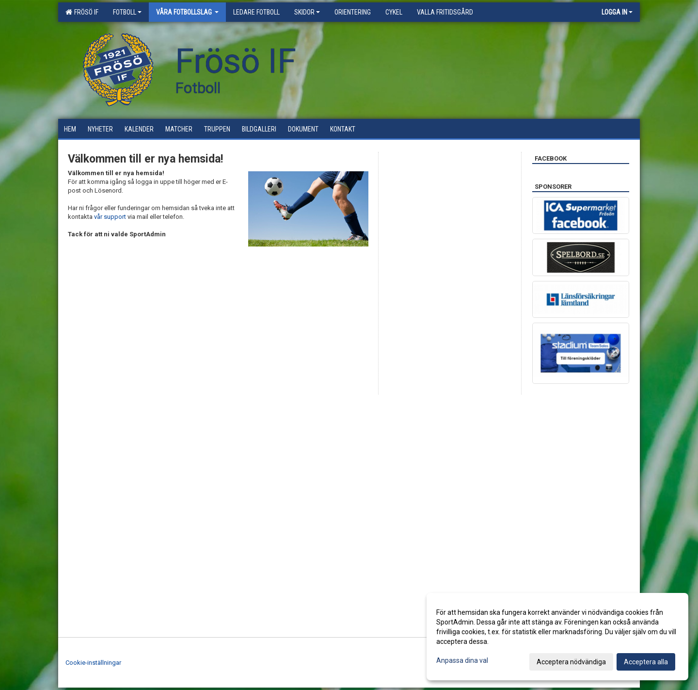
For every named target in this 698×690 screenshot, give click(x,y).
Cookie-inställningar (93, 662)
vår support (110, 216)
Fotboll (127, 12)
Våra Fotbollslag (187, 12)
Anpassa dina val (462, 660)
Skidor (307, 12)
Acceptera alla (646, 662)
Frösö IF (81, 12)
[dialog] (557, 636)
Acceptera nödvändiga (571, 662)
